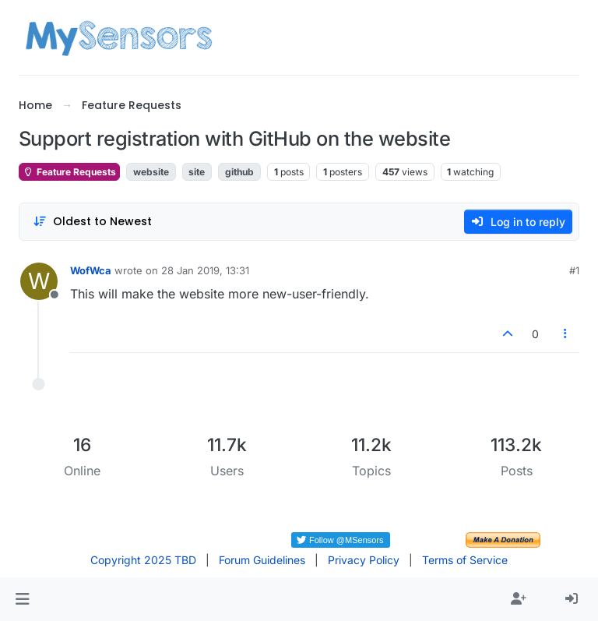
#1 (574, 270)
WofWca (90, 270)
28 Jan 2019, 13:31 (205, 270)
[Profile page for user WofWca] (39, 281)
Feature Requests (69, 172)
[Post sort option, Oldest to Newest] (92, 222)
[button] (22, 599)
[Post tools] (566, 334)
